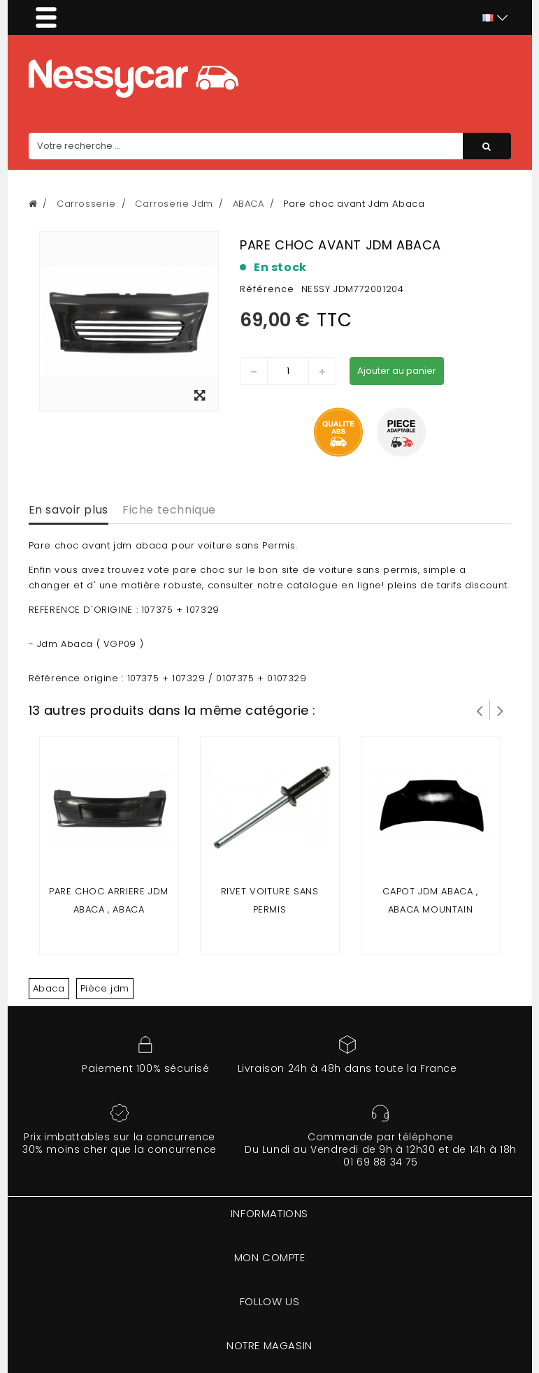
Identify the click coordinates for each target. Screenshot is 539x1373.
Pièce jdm (104, 988)
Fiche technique (169, 510)
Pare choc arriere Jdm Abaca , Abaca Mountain (108, 909)
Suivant (500, 709)
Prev (479, 709)
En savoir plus (68, 510)
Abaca (49, 988)
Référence (267, 289)
